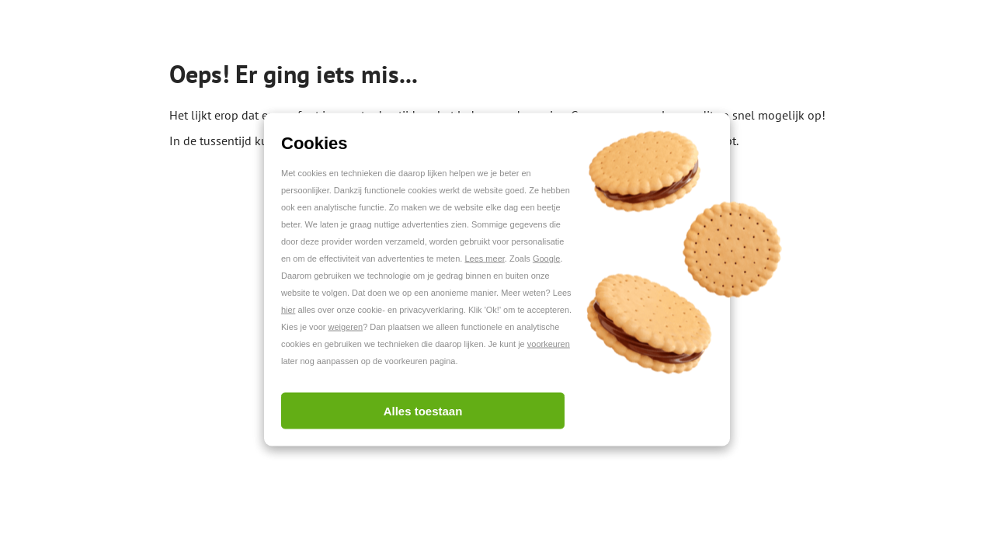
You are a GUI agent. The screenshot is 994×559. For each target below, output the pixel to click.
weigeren (345, 327)
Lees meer (484, 258)
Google (546, 258)
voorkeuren (548, 344)
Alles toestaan (423, 411)
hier (288, 309)
